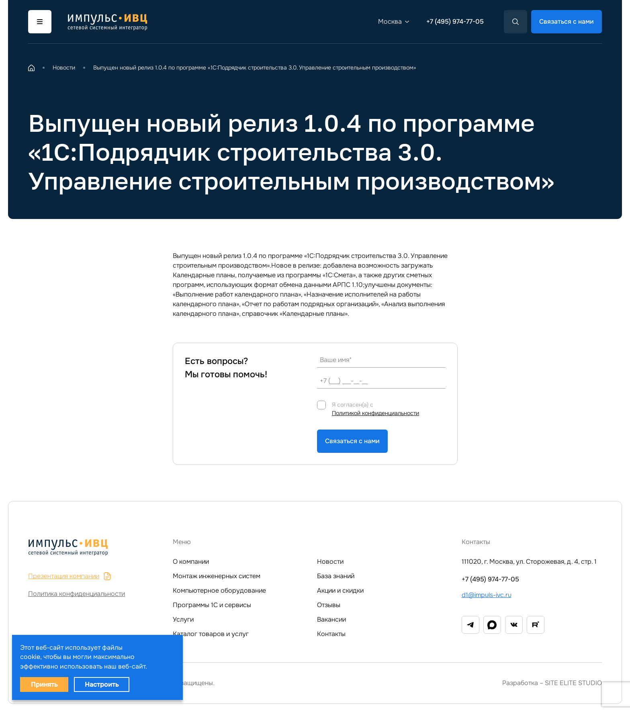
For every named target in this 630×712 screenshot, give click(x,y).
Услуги (183, 619)
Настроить (102, 684)
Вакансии (331, 619)
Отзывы (328, 605)
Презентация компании (69, 576)
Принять (44, 684)
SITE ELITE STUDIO (573, 683)
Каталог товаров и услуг (211, 634)
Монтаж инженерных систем (216, 576)
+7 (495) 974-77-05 (455, 21)
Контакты (331, 634)
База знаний (335, 576)
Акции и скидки (340, 590)
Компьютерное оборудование (219, 590)
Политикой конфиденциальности (375, 413)
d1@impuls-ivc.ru (486, 595)
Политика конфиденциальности (76, 593)
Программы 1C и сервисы (212, 605)
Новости (330, 561)
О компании (191, 561)
